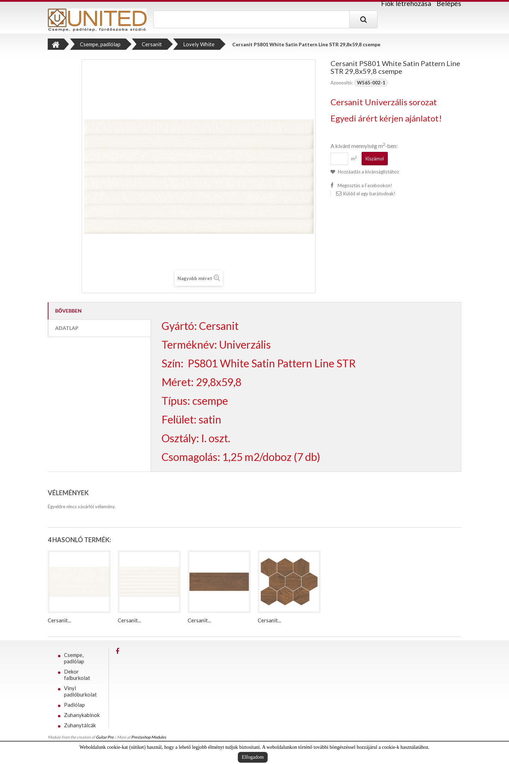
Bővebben (68, 311)
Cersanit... (59, 620)
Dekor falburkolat (77, 674)
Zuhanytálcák (80, 725)
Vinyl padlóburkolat (80, 691)
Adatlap (66, 328)
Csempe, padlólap (74, 658)
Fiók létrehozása (406, 3)
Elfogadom (253, 757)
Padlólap (74, 704)
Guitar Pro (104, 739)
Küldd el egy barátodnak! (369, 193)
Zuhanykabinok (82, 715)
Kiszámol (374, 158)
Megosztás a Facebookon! (365, 185)
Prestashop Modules (148, 739)
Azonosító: (341, 82)
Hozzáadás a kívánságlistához (368, 171)
